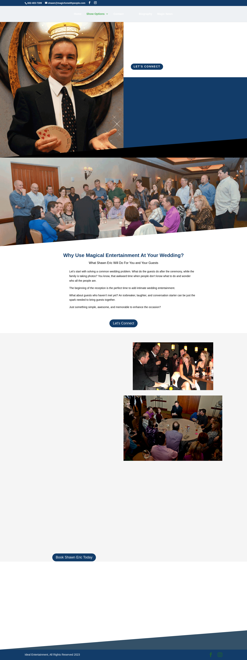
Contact (118, 14)
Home (77, 14)
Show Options (95, 14)
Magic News (165, 14)
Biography (145, 14)
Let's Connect (147, 66)
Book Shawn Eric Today (74, 557)
